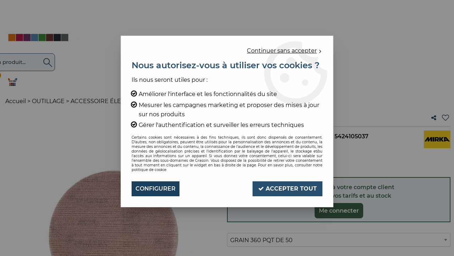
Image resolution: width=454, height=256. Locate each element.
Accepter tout (287, 188)
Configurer (155, 188)
